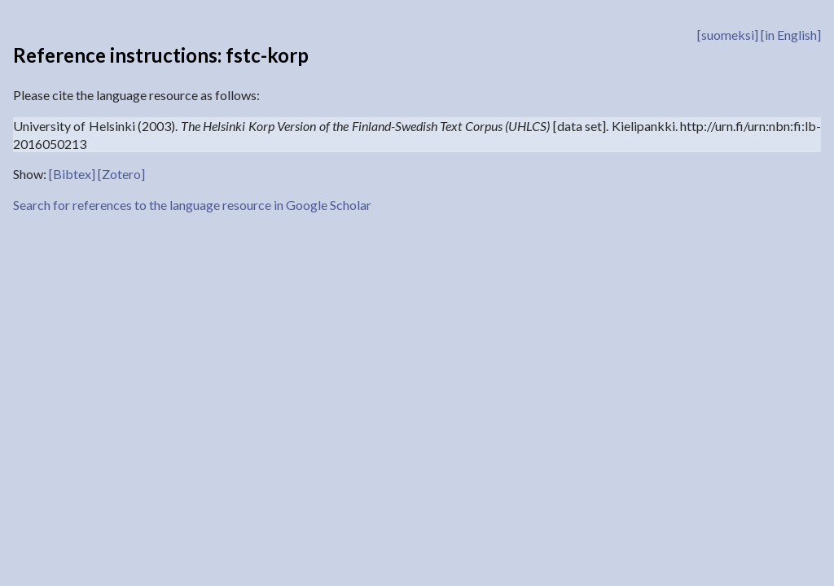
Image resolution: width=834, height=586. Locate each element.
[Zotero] (121, 173)
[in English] (791, 34)
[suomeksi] (727, 34)
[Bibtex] (72, 173)
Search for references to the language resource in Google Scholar (192, 204)
